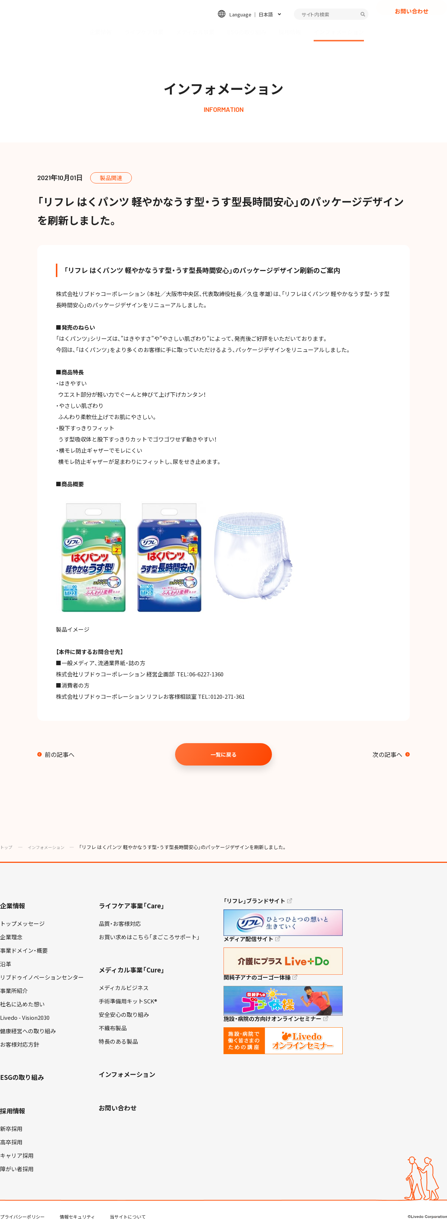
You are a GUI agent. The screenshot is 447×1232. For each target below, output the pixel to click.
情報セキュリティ (77, 1216)
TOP (420, 1202)
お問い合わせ (411, 24)
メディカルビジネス (124, 988)
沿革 (5, 964)
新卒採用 (11, 1129)
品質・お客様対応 (120, 924)
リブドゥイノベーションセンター (42, 977)
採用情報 (290, 32)
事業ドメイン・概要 (24, 950)
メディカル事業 (195, 32)
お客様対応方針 (19, 1044)
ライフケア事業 (144, 32)
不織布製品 (113, 1028)
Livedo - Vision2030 (25, 1017)
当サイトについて (128, 1216)
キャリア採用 (17, 1155)
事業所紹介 (14, 991)
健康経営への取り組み (28, 1031)
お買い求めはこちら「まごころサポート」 (149, 937)
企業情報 (100, 32)
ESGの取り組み (246, 32)
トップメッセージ (22, 924)
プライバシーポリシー (22, 1216)
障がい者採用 (17, 1169)
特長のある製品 (118, 1041)
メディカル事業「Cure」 (132, 969)
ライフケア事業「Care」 (132, 905)
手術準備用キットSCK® (128, 1001)
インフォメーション (339, 32)
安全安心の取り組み (124, 1015)
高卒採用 (11, 1142)
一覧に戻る (223, 754)
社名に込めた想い (22, 1004)
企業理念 (11, 937)
